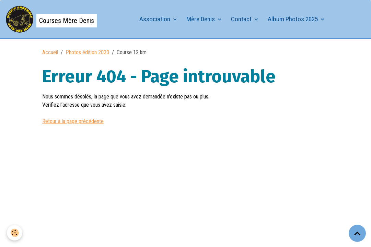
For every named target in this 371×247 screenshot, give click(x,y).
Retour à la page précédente (73, 121)
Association (155, 19)
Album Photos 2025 (293, 19)
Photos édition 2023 (87, 52)
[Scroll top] (357, 233)
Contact (242, 19)
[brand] (51, 19)
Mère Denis (201, 19)
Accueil (50, 52)
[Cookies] (14, 232)
